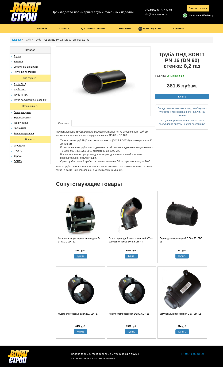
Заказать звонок (198, 8)
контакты (178, 28)
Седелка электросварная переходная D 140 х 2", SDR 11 (79, 240)
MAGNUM (19, 145)
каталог (64, 28)
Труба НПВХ (21, 94)
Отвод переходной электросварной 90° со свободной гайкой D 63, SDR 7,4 (131, 240)
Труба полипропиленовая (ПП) (31, 100)
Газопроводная (22, 112)
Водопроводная (22, 117)
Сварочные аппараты (26, 66)
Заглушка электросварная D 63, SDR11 (180, 313)
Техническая (21, 122)
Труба (28, 39)
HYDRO (18, 150)
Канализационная (24, 133)
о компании (124, 28)
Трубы (17, 56)
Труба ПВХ (20, 89)
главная (42, 28)
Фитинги (18, 61)
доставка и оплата (93, 28)
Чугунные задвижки (25, 72)
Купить (182, 96)
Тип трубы (29, 78)
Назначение (29, 106)
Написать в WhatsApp (198, 15)
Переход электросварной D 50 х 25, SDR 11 (181, 240)
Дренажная (20, 128)
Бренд (29, 139)
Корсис (18, 156)
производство (149, 28)
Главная (16, 39)
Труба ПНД (20, 84)
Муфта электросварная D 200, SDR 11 (129, 313)
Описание (63, 123)
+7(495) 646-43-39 (158, 10)
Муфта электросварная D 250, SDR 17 (78, 313)
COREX (18, 161)
